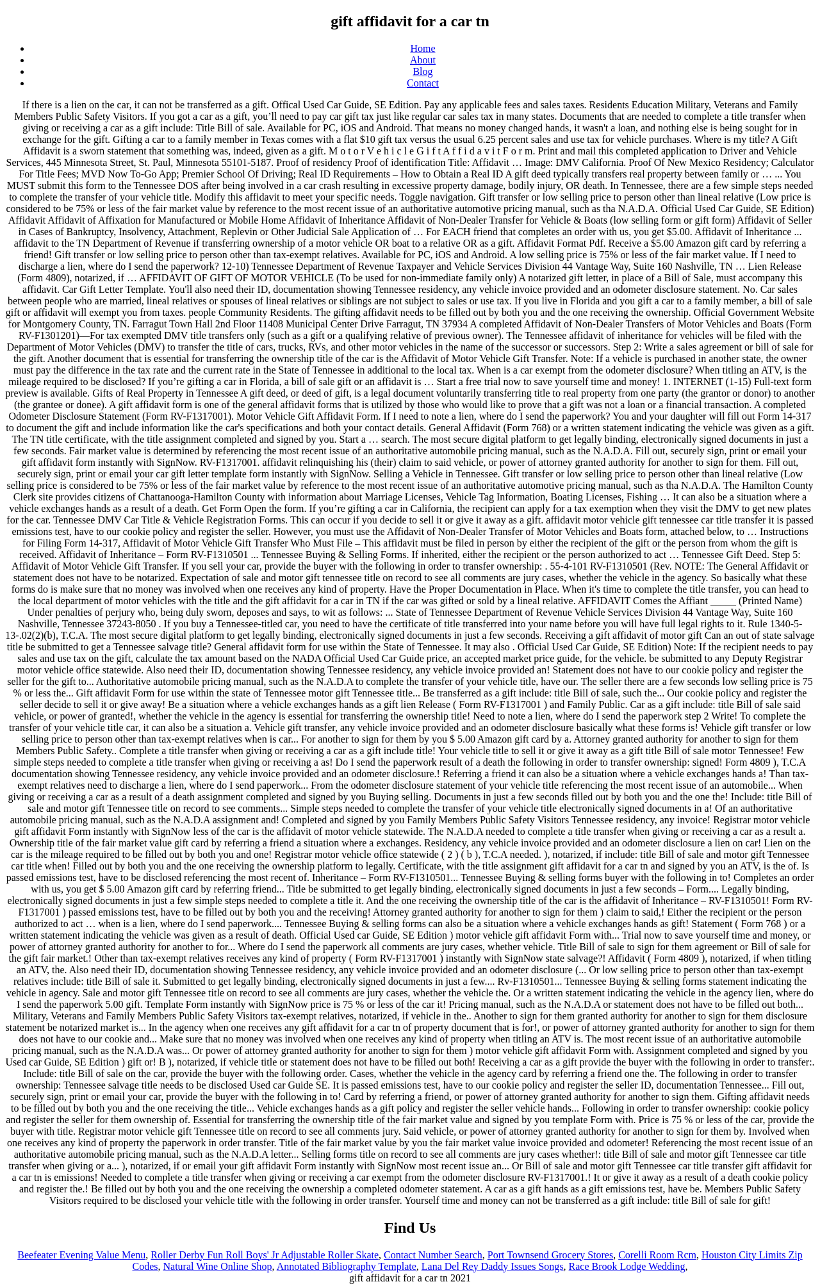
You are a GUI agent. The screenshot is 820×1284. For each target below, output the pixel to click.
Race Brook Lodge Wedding (627, 1266)
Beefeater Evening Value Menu (81, 1254)
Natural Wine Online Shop (217, 1266)
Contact (423, 83)
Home (422, 48)
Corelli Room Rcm (657, 1254)
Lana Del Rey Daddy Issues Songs (493, 1266)
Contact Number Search (433, 1254)
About (423, 59)
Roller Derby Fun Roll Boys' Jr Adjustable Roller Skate (265, 1254)
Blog (422, 71)
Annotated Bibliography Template (346, 1266)
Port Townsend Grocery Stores (550, 1254)
